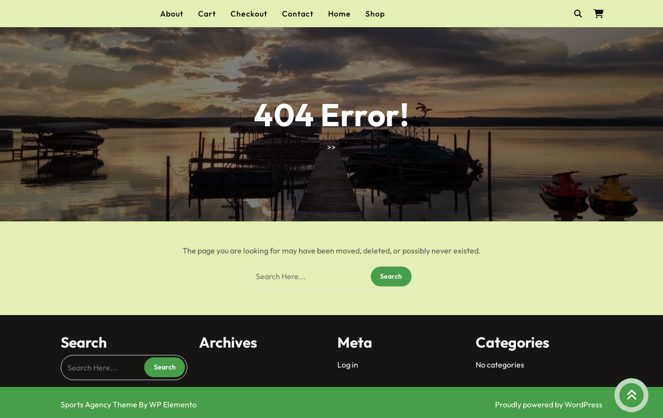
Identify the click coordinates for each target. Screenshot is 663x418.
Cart (207, 13)
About (171, 13)
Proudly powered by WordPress (548, 404)
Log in (347, 364)
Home (339, 13)
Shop (375, 13)
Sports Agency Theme (100, 404)
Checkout (249, 13)
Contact (298, 13)
